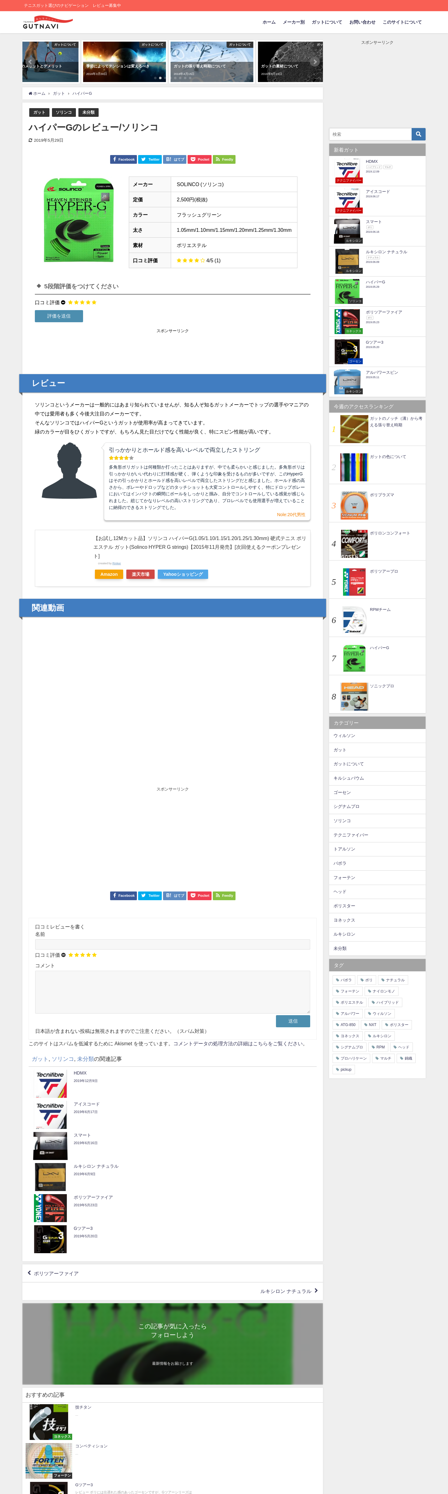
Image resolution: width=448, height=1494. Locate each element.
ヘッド (340, 891)
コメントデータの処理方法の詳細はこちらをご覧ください (238, 1050)
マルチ (385, 1058)
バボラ (340, 863)
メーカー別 (294, 22)
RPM (380, 1047)
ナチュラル (395, 980)
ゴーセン (342, 792)
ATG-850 (348, 1025)
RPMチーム (380, 609)
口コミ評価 (47, 302)
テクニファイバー (351, 835)
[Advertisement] (172, 348)
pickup (346, 1069)
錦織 (408, 1058)
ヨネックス (344, 920)
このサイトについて (402, 22)
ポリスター (344, 906)
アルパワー (350, 1013)
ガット (39, 112)
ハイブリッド (387, 1002)
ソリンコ (64, 112)
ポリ (369, 980)
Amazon (109, 574)
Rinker (116, 563)
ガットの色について (388, 457)
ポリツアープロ (384, 571)
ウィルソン (344, 735)
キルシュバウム (349, 778)
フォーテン (344, 877)
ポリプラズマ (382, 495)
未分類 (88, 112)
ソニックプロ (382, 686)
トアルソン (344, 849)
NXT (372, 1025)
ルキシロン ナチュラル (285, 1205)
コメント (45, 965)
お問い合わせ (362, 22)
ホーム (269, 22)
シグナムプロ (347, 806)
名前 (40, 934)
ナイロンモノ (384, 991)
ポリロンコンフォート (390, 533)
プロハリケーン (354, 1058)
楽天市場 (141, 574)
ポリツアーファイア (56, 1187)
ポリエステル (352, 1002)
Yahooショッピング (183, 574)
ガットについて (327, 22)
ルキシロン (344, 934)
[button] (30, 62)
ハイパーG (379, 648)
